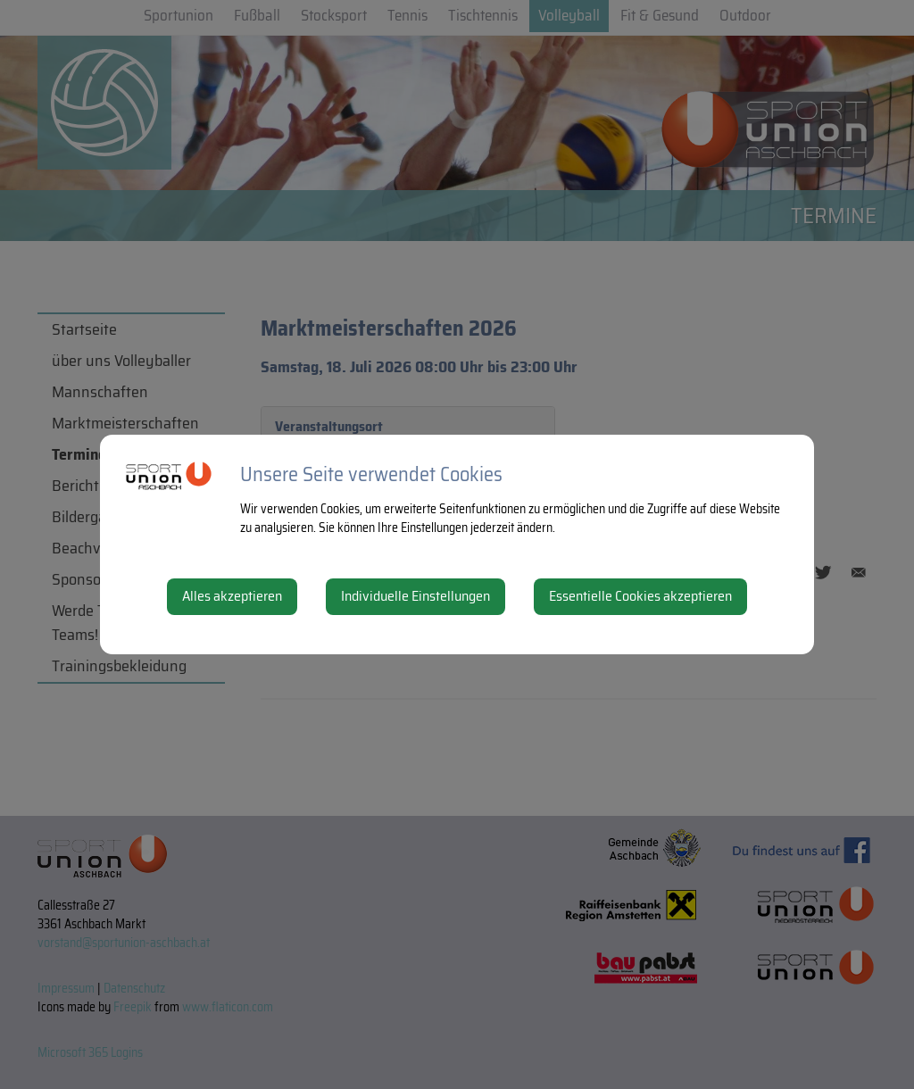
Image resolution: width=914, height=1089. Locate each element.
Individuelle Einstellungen (415, 596)
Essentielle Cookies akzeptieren (640, 596)
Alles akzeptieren (232, 596)
